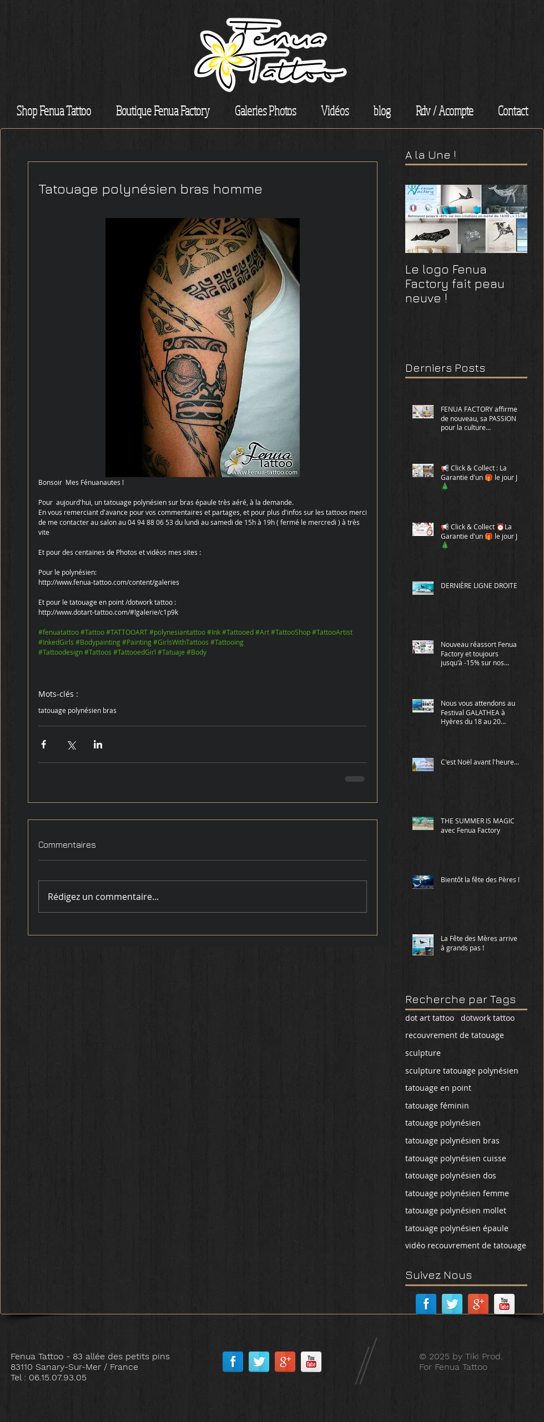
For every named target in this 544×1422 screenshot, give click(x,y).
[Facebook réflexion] (426, 1304)
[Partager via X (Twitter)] (71, 744)
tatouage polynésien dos (450, 1175)
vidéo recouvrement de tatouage (465, 1245)
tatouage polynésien (443, 1122)
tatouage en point (438, 1087)
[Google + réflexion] (478, 1304)
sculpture (423, 1052)
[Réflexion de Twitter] (452, 1304)
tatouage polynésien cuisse (455, 1158)
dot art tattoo (429, 1018)
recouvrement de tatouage (454, 1035)
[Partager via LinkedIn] (98, 744)
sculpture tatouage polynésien (461, 1070)
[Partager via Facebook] (43, 744)
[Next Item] (510, 218)
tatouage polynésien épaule (456, 1228)
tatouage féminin (437, 1105)
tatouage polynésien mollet (455, 1210)
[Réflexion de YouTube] (504, 1304)
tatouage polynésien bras (77, 710)
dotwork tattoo (488, 1018)
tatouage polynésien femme (457, 1193)
